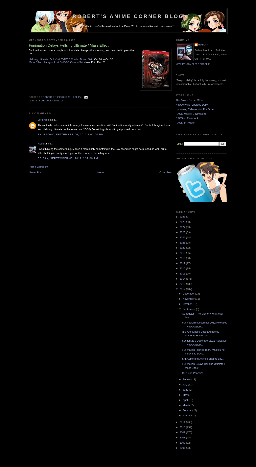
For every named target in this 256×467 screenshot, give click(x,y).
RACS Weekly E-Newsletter (191, 113)
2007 (183, 442)
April (186, 400)
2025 (183, 222)
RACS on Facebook (187, 118)
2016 (183, 268)
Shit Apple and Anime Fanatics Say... (203, 358)
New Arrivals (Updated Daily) (192, 104)
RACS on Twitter (185, 122)
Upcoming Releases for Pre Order (195, 109)
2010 (183, 427)
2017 (183, 263)
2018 (183, 258)
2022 (183, 237)
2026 (183, 216)
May (185, 394)
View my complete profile (193, 64)
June (186, 389)
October (188, 303)
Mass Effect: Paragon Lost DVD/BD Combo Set (56, 62)
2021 (183, 242)
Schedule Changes (51, 101)
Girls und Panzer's (192, 373)
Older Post (165, 172)
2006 (183, 447)
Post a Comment (38, 166)
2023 (183, 232)
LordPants (44, 119)
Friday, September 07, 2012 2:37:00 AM (68, 158)
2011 (183, 422)
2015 (183, 273)
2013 (183, 283)
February (188, 410)
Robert (42, 143)
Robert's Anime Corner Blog (128, 16)
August (187, 379)
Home (100, 172)
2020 (183, 247)
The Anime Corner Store (189, 100)
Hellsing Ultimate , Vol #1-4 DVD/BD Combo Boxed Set (60, 59)
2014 (183, 278)
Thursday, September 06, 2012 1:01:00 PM (71, 134)
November (189, 298)
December (189, 293)
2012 (183, 289)
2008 (183, 437)
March (187, 405)
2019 (183, 252)
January (188, 415)
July (185, 384)
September (189, 309)
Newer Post (35, 172)
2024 (183, 227)
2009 (183, 432)
